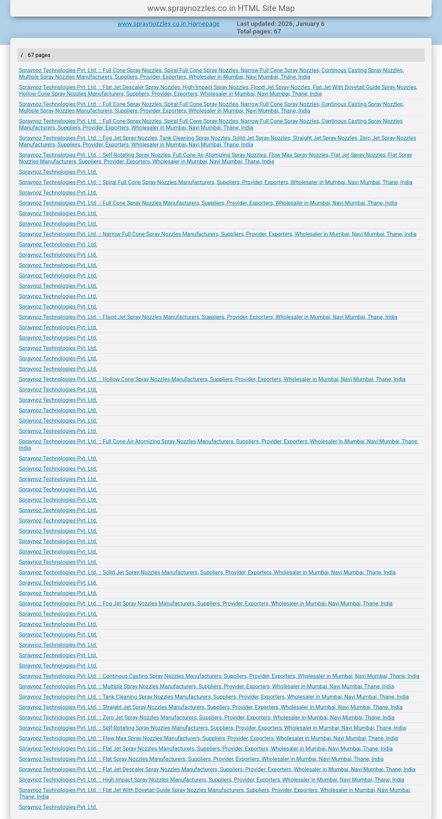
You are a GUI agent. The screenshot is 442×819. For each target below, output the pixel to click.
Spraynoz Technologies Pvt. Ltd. (58, 172)
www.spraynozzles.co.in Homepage (168, 24)
